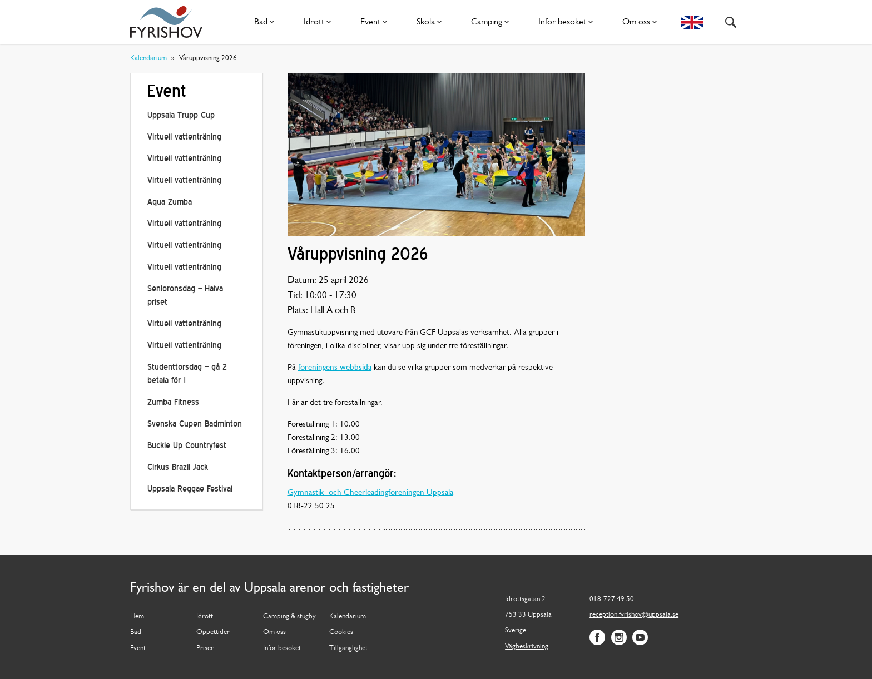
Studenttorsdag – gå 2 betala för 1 (187, 374)
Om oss (641, 22)
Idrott (319, 22)
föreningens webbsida (334, 368)
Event (376, 22)
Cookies (341, 632)
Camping (492, 22)
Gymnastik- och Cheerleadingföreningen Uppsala (370, 493)
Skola (431, 22)
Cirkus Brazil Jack (177, 468)
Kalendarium (148, 58)
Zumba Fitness (173, 403)
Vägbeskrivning (526, 646)
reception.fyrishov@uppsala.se (633, 614)
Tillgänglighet (348, 648)
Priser (205, 648)
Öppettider (213, 632)
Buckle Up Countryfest (186, 446)
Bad (266, 22)
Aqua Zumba (169, 203)
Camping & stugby (289, 616)
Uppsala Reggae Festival (189, 489)
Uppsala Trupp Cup (181, 116)
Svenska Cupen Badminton (194, 424)
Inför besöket (567, 22)
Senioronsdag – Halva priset (185, 296)
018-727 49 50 (611, 599)
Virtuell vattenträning (184, 137)
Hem (137, 616)
